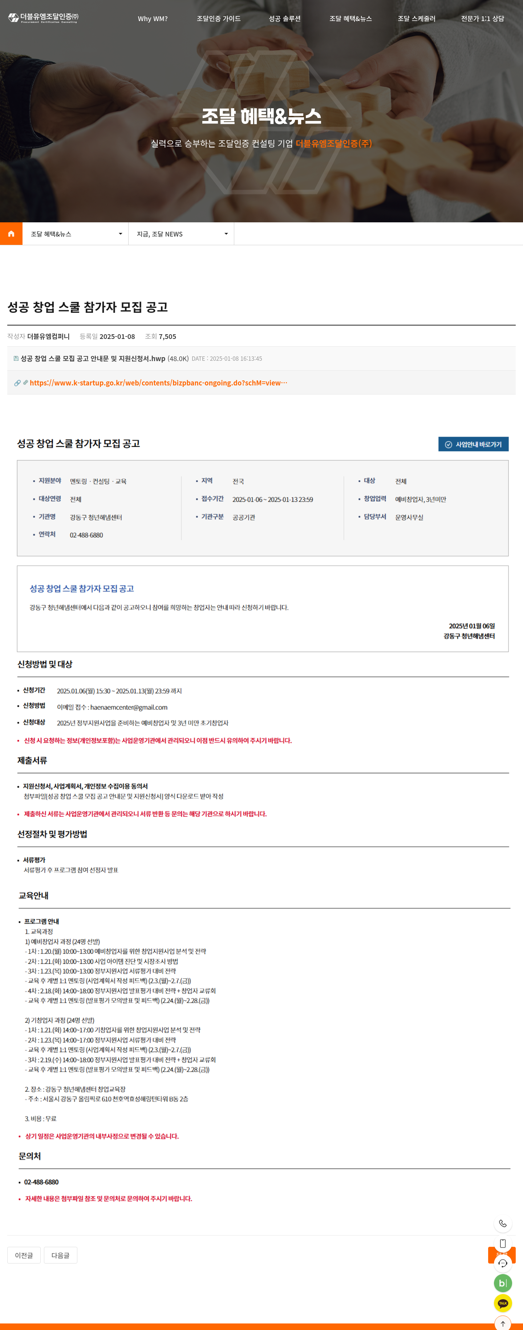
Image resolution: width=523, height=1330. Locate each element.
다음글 (61, 1119)
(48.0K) (101, 358)
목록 (502, 1119)
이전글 (24, 1119)
